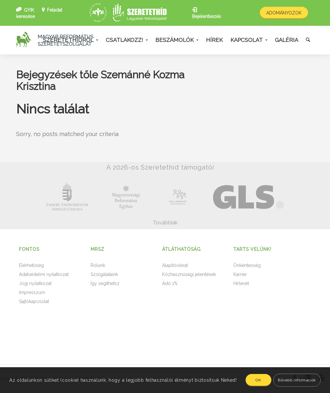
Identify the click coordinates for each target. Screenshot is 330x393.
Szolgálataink (104, 274)
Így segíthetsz (105, 283)
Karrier (240, 274)
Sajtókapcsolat (34, 301)
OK (258, 380)
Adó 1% (170, 283)
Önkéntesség (247, 265)
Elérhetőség (31, 265)
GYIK (29, 10)
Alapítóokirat (175, 265)
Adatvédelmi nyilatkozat (44, 274)
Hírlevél (241, 283)
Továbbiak (165, 223)
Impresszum (32, 292)
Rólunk (98, 265)
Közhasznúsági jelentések (189, 274)
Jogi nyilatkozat (35, 283)
